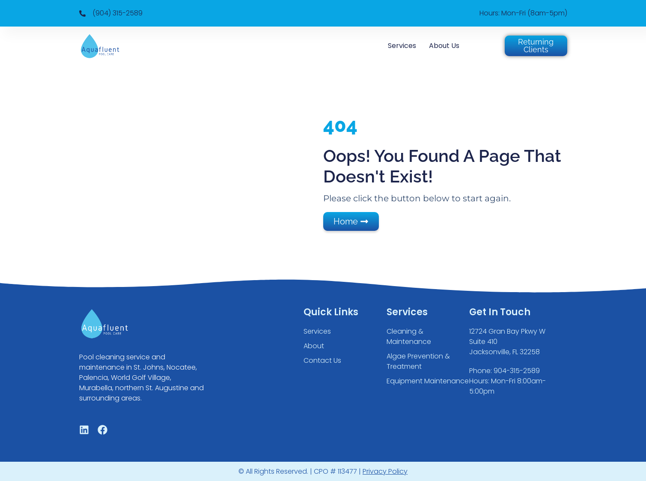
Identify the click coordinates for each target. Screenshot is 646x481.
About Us (444, 46)
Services (402, 46)
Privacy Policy (385, 471)
